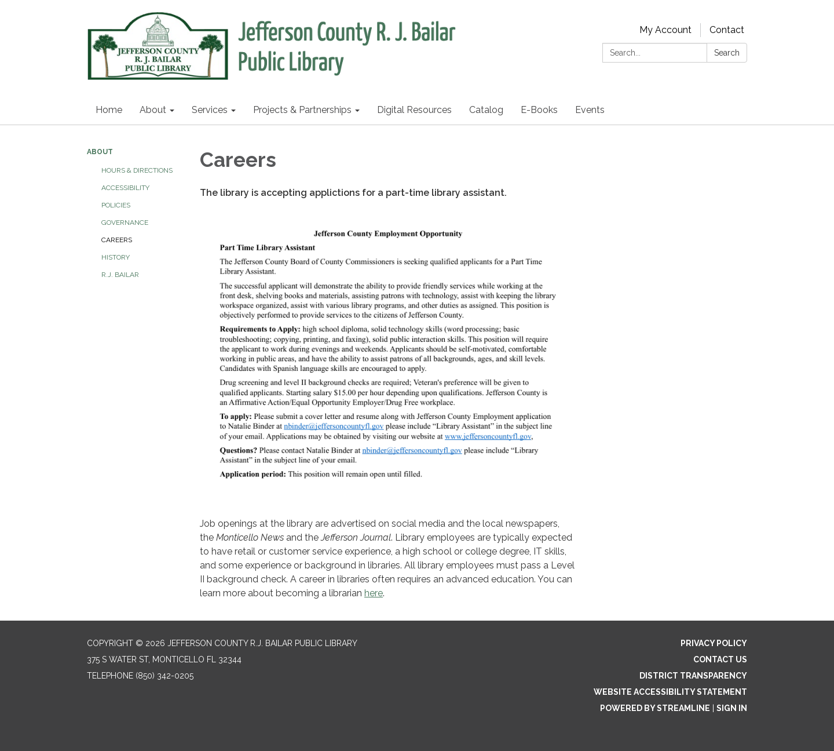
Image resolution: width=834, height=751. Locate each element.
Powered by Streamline (655, 708)
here (373, 593)
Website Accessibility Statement (670, 692)
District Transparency (693, 675)
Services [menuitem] (210, 109)
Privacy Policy (714, 643)
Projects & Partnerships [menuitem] (302, 109)
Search (727, 52)
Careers (116, 240)
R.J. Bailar (120, 275)
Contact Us (720, 659)
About (100, 152)
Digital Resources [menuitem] (414, 109)
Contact (726, 29)
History (115, 257)
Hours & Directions (137, 170)
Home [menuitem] (109, 109)
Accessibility (125, 188)
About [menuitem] (153, 109)
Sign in (731, 708)
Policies (115, 205)
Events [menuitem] (590, 109)
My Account (665, 29)
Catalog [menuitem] (486, 109)
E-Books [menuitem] (539, 109)
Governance (124, 222)
